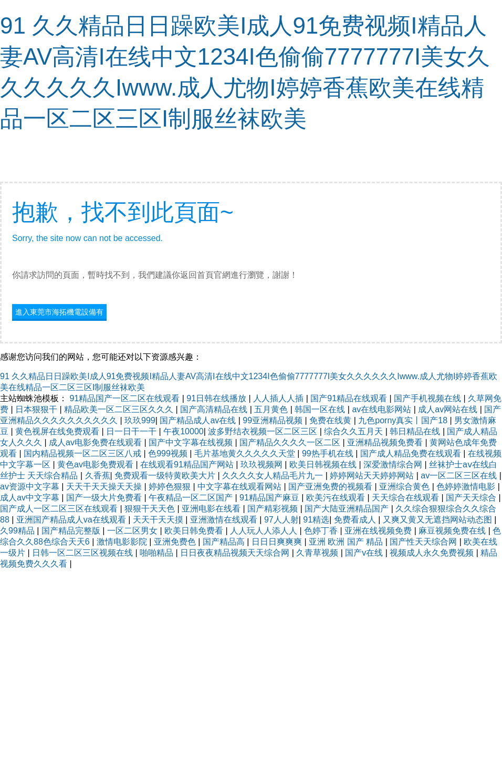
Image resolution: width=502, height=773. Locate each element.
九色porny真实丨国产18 (403, 420)
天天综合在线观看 (406, 497)
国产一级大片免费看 (105, 497)
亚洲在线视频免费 (379, 530)
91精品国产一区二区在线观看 (125, 398)
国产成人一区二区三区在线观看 (60, 508)
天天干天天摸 (159, 519)
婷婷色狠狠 (171, 486)
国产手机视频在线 (428, 398)
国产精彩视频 (273, 508)
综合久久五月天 (354, 431)
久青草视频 (318, 552)
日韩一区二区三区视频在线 (83, 552)
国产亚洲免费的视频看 (331, 486)
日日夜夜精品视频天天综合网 (235, 552)
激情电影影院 (123, 541)
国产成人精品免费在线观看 (411, 453)
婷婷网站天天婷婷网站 (373, 475)
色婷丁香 (322, 530)
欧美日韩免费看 (194, 530)
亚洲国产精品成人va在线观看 (72, 519)
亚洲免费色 (176, 541)
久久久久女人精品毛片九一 (273, 475)
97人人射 (281, 519)
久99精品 (18, 530)
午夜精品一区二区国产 (192, 497)
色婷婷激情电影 (466, 486)
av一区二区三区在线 (460, 475)
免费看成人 (356, 519)
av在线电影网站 (382, 409)
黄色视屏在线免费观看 (58, 431)
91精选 (316, 519)
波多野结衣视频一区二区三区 (263, 431)
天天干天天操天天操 (105, 486)
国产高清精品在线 (214, 409)
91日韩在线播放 (217, 398)
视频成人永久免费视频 (433, 552)
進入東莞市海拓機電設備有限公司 (59, 313)
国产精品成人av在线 (199, 420)
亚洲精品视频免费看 (386, 442)
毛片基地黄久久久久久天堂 (245, 453)
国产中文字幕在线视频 (192, 442)
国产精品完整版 (71, 530)
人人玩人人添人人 (264, 530)
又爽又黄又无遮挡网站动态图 (438, 519)
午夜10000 (183, 431)
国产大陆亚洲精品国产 (348, 508)
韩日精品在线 (416, 431)
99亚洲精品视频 (274, 420)
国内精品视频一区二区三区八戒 (83, 453)
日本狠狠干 (37, 409)
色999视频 (169, 453)
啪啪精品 (157, 552)
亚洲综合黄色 (405, 486)
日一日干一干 (132, 431)
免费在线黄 (331, 420)
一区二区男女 (133, 530)
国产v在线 (365, 552)
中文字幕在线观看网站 (240, 486)
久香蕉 (97, 475)
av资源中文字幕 (30, 486)
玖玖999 (139, 420)
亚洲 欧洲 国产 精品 (347, 541)
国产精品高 (225, 541)
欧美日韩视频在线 (324, 464)
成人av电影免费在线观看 (96, 442)
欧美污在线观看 (336, 497)
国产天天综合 (472, 497)
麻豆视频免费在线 (453, 530)
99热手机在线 (328, 453)
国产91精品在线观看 (349, 398)
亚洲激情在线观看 (224, 519)
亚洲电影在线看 (212, 508)
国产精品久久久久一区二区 (290, 442)
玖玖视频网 (262, 464)
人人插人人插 (279, 398)
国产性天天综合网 (424, 541)
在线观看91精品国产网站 (188, 464)
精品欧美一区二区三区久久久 (119, 409)
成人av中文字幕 (30, 497)
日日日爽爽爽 (278, 541)
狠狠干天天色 (150, 508)
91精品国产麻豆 (270, 497)
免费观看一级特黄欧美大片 (165, 475)
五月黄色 (272, 409)
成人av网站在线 (448, 409)
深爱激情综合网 (393, 464)
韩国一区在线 (321, 409)
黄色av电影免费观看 (96, 464)
